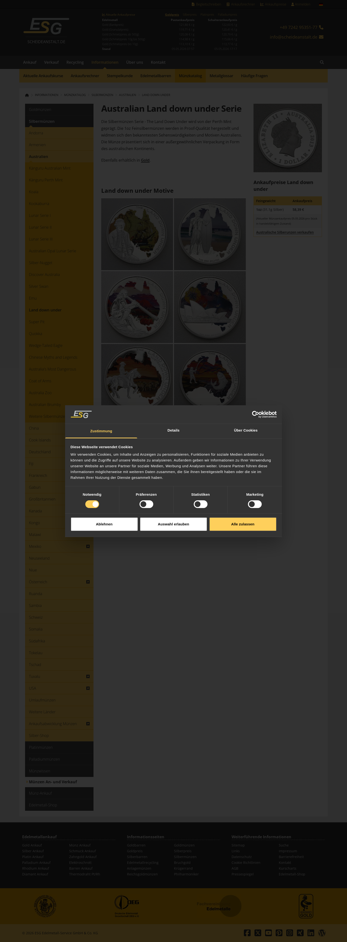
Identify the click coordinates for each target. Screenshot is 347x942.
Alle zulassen (242, 523)
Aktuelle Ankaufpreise (118, 15)
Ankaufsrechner (240, 4)
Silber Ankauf (33, 851)
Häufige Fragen (254, 75)
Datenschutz (242, 856)
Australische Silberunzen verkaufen (285, 232)
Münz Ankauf (80, 845)
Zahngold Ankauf (83, 856)
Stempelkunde (120, 75)
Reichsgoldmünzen (142, 874)
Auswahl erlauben (173, 523)
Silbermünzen (185, 856)
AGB (235, 868)
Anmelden (300, 4)
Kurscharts (287, 868)
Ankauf (29, 62)
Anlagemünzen (139, 868)
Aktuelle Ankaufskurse (43, 75)
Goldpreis (172, 15)
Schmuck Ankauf (82, 851)
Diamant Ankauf (35, 874)
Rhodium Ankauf (35, 868)
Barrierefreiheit (291, 856)
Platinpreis (207, 15)
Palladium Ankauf (36, 862)
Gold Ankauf (32, 845)
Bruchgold (182, 862)
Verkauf (51, 62)
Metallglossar (221, 75)
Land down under (156, 95)
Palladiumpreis (227, 15)
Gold (145, 160)
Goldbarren (136, 845)
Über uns (134, 62)
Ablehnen (104, 523)
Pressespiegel (243, 874)
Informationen (104, 62)
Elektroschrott (80, 862)
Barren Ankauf (81, 868)
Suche (284, 845)
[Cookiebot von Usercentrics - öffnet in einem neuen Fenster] (255, 413)
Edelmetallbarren (155, 75)
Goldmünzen (184, 845)
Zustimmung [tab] (101, 430)
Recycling (75, 62)
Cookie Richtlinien (246, 862)
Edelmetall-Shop (292, 874)
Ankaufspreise (273, 4)
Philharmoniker (186, 874)
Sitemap (238, 845)
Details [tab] (173, 429)
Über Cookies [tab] (246, 429)
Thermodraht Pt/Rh (84, 874)
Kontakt (158, 62)
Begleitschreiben (206, 4)
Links (236, 851)
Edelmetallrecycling (143, 862)
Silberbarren (137, 856)
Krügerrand (183, 868)
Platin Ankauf (33, 856)
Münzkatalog (190, 75)
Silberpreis (190, 15)
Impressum (288, 851)
